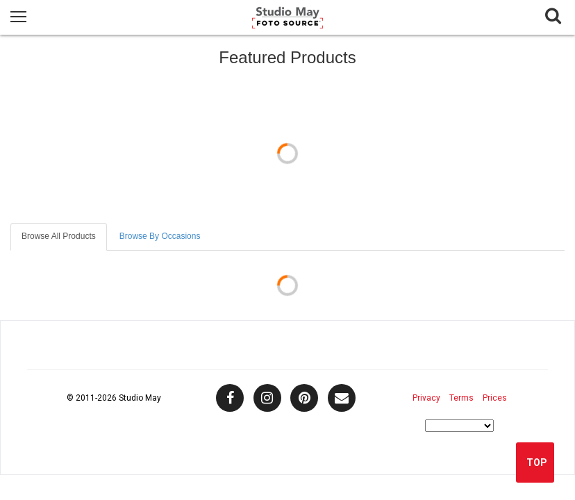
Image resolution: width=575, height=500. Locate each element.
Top (536, 462)
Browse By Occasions (160, 236)
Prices (495, 398)
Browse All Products (59, 236)
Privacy (426, 398)
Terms (461, 398)
